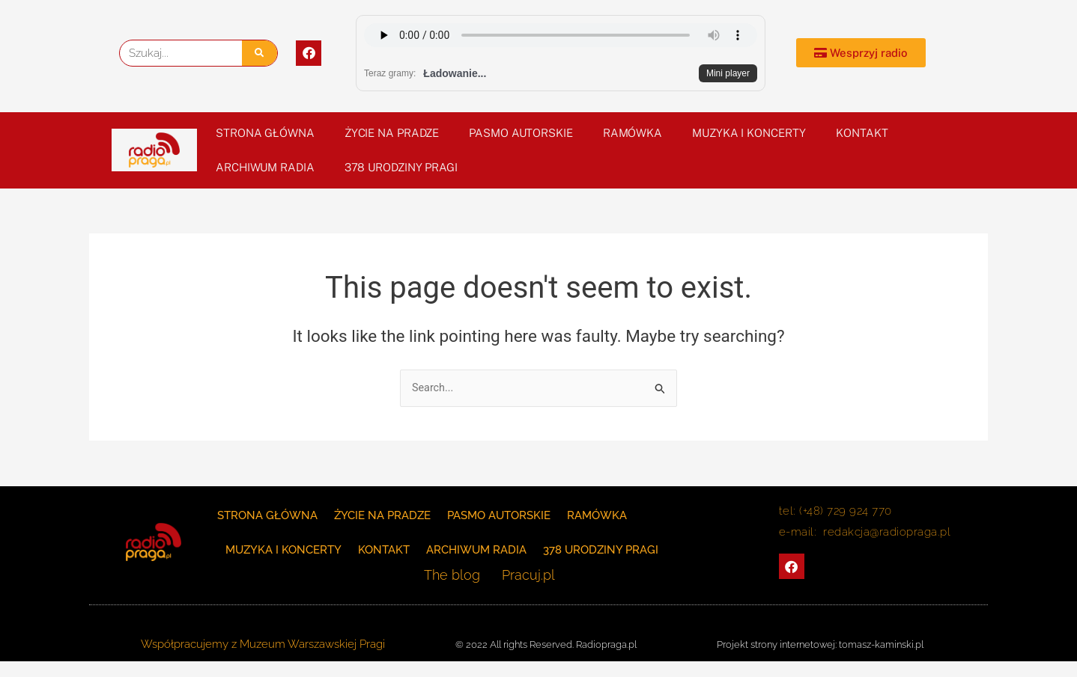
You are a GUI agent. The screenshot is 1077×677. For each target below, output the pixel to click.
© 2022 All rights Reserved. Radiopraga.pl (546, 644)
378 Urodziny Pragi (401, 167)
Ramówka (632, 132)
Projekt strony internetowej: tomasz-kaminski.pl (820, 644)
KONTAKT (862, 132)
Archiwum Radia (265, 167)
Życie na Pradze (392, 132)
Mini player (728, 73)
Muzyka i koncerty (749, 132)
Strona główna (265, 132)
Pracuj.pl (522, 576)
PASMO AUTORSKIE (521, 132)
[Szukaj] (259, 53)
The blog (458, 576)
